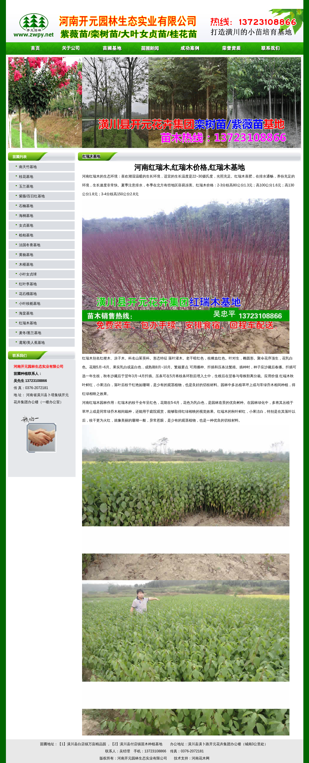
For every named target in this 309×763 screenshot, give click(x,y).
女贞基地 (26, 225)
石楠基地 (26, 206)
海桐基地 (26, 216)
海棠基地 (26, 313)
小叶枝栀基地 (29, 303)
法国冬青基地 (29, 245)
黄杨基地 (26, 255)
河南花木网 (200, 758)
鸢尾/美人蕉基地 (32, 343)
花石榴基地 (28, 294)
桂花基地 (26, 177)
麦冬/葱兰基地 (30, 333)
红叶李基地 (28, 284)
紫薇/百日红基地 (32, 196)
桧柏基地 (26, 235)
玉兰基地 (26, 186)
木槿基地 (26, 264)
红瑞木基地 (28, 323)
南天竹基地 (28, 167)
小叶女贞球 (28, 274)
